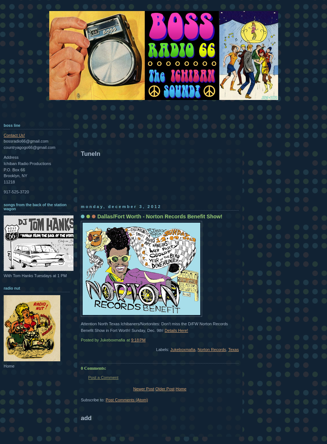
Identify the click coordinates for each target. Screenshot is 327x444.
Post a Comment (103, 377)
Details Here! (176, 330)
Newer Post (143, 389)
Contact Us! (14, 135)
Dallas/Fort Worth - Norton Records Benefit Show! (159, 216)
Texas (233, 349)
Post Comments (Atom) (127, 400)
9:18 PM (138, 340)
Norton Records (212, 349)
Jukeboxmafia (182, 349)
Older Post (165, 389)
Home (181, 389)
